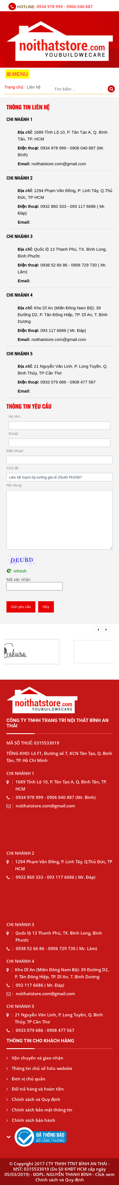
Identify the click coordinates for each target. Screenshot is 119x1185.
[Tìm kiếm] (112, 89)
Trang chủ (13, 87)
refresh (20, 571)
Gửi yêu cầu (21, 607)
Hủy (46, 607)
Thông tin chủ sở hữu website (39, 1068)
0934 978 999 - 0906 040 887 (64, 6)
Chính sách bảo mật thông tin (39, 1110)
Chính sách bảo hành (30, 1120)
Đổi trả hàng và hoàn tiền (35, 1089)
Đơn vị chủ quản (25, 1079)
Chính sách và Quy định (33, 1099)
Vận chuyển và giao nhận (34, 1058)
